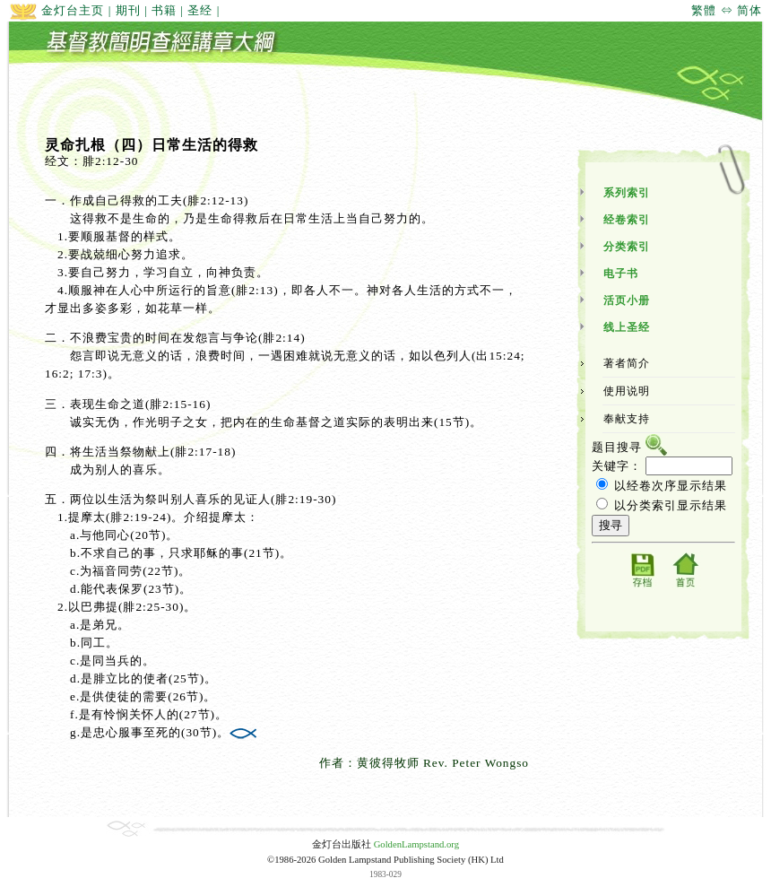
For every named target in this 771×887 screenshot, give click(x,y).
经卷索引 (626, 219)
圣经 (199, 10)
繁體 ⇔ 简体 (726, 10)
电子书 (620, 273)
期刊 (128, 10)
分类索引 (626, 246)
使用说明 (626, 391)
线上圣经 (626, 327)
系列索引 (626, 193)
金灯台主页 (56, 10)
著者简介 (626, 363)
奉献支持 (626, 419)
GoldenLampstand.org (416, 844)
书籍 (164, 10)
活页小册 (626, 300)
